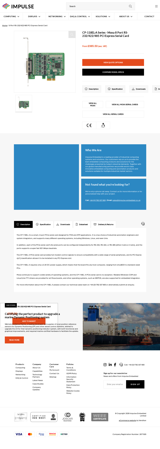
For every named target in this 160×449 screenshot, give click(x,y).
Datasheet (82, 224)
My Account (54, 370)
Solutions (101, 16)
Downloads (139, 89)
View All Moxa (93, 104)
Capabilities (37, 371)
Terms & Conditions (71, 368)
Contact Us (54, 373)
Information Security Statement (71, 379)
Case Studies (38, 384)
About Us (124, 16)
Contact (149, 16)
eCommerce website (127, 420)
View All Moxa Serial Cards (125, 104)
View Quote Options (113, 62)
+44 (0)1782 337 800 (98, 200)
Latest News (38, 380)
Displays (32, 16)
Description (92, 89)
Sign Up (135, 384)
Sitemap (52, 377)
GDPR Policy (71, 373)
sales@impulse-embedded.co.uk (126, 200)
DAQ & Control (78, 16)
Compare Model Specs (113, 72)
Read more (14, 340)
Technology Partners (37, 375)
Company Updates (37, 388)
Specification (115, 89)
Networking (55, 16)
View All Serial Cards (113, 114)
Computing (10, 16)
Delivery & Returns (103, 224)
